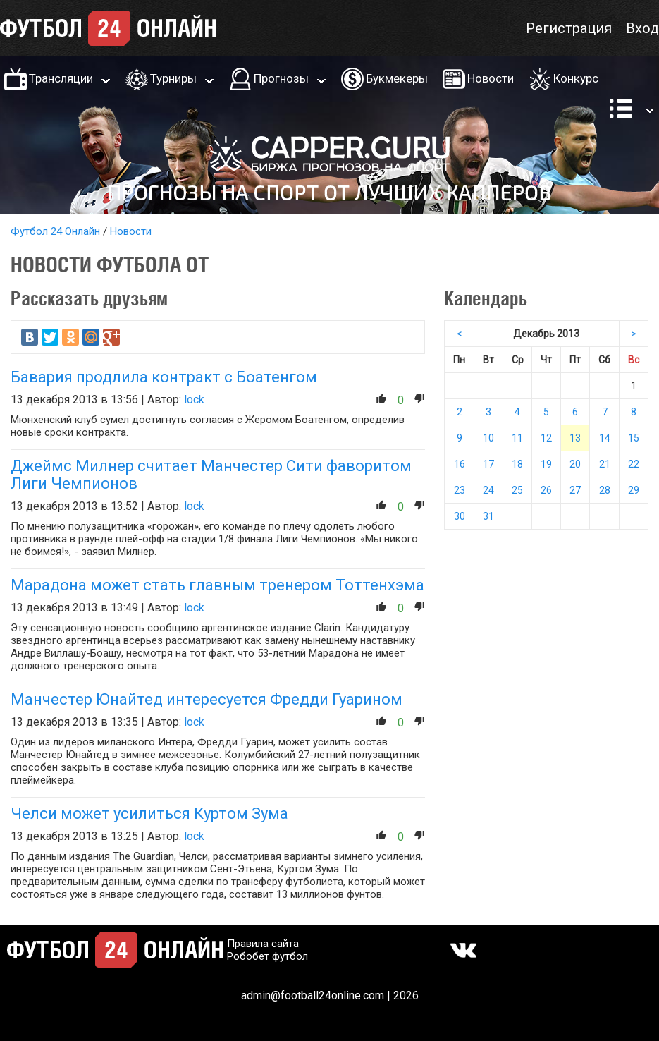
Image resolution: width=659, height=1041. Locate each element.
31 (488, 516)
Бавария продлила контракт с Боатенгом (164, 377)
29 (633, 490)
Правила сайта (263, 943)
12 (546, 438)
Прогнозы (281, 78)
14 (604, 438)
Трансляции (61, 78)
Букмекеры (397, 78)
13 (575, 438)
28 (604, 490)
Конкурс (575, 78)
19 (546, 464)
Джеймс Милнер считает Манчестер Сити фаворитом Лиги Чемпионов (211, 474)
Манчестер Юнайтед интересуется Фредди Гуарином (206, 699)
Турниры (173, 78)
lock (194, 399)
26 (546, 490)
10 (488, 438)
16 (459, 464)
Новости (490, 78)
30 (459, 516)
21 (604, 464)
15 (633, 438)
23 (459, 490)
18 (517, 464)
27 (575, 490)
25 (517, 490)
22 (633, 464)
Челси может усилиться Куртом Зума (149, 813)
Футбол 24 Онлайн (55, 231)
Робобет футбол (267, 956)
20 (575, 464)
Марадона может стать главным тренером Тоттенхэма (217, 585)
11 (517, 438)
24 (488, 490)
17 (488, 464)
